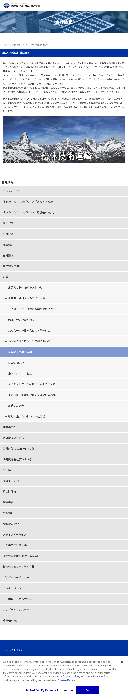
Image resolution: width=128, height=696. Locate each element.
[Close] (122, 664)
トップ (6, 44)
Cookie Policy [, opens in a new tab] (66, 682)
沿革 (25, 44)
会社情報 (16, 44)
